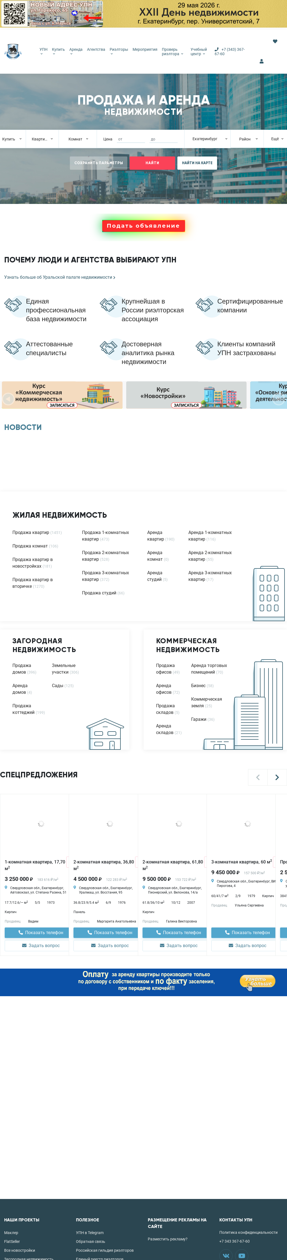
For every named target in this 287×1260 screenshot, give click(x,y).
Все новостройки (19, 1250)
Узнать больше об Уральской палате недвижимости (59, 277)
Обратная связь (90, 1241)
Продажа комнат (30, 546)
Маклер (11, 1232)
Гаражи (198, 719)
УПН (44, 51)
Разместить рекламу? (168, 1239)
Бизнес (198, 685)
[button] (258, 777)
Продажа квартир (30, 532)
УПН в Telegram (90, 1232)
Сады (57, 685)
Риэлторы (119, 51)
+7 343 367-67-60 (234, 1241)
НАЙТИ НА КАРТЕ (197, 163)
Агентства (96, 49)
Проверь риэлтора (172, 51)
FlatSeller (12, 1241)
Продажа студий (99, 593)
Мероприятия (145, 49)
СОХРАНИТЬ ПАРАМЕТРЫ (98, 163)
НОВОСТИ (23, 427)
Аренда (76, 51)
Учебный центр (199, 51)
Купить (58, 51)
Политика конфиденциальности (248, 1232)
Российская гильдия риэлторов (105, 1250)
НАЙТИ (152, 163)
